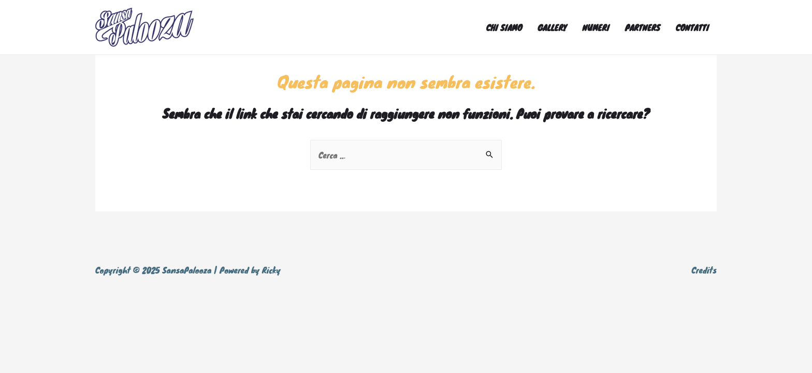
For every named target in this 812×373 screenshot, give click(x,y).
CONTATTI (692, 27)
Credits (704, 270)
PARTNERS (642, 27)
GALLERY (552, 27)
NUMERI (595, 27)
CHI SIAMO (504, 27)
